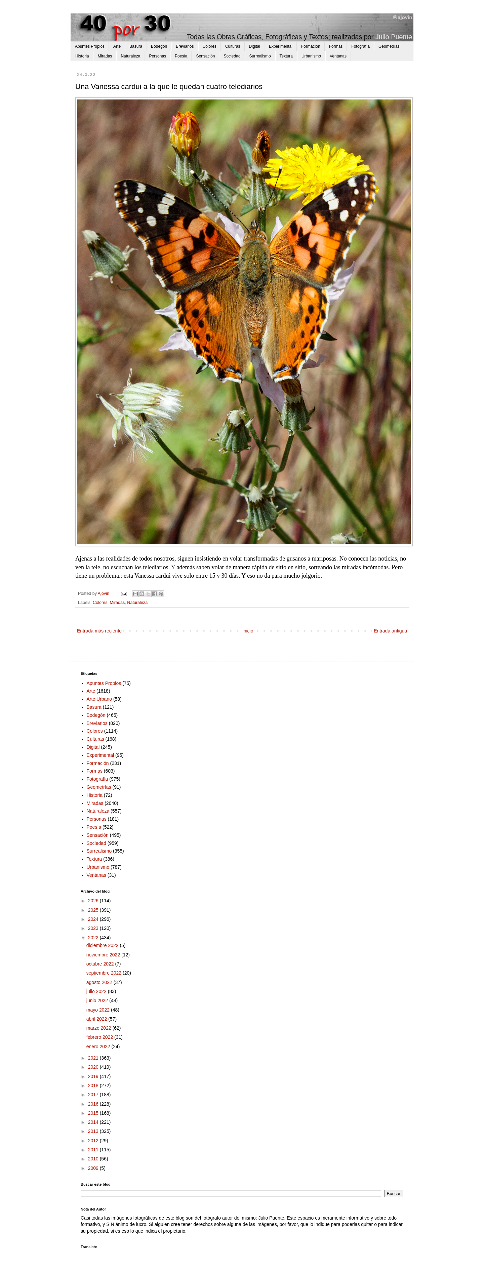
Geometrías (389, 46)
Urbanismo (311, 56)
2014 (94, 1122)
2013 (94, 1131)
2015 (94, 1113)
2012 (94, 1140)
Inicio (247, 630)
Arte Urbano (99, 699)
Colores (209, 46)
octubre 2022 (100, 964)
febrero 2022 (100, 1037)
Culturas (232, 46)
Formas (336, 46)
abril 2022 (97, 1019)
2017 (94, 1094)
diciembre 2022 (103, 945)
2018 (94, 1085)
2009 (94, 1168)
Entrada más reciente (99, 630)
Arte (117, 46)
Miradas (105, 56)
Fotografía (360, 46)
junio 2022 (98, 1000)
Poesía (181, 56)
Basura (135, 46)
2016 (94, 1104)
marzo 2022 (99, 1028)
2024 (94, 919)
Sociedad (232, 56)
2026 (94, 900)
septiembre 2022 (104, 973)
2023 (94, 928)
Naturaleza (130, 56)
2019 (94, 1076)
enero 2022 (99, 1046)
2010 (94, 1158)
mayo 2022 (98, 1010)
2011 (94, 1149)
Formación (310, 46)
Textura (286, 56)
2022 (94, 937)
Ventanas (338, 56)
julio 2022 (97, 991)
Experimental (280, 46)
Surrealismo (260, 56)
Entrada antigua (390, 630)
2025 (94, 910)
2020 (94, 1067)
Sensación (205, 56)
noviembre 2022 (103, 954)
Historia (82, 56)
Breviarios (185, 46)
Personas (157, 56)
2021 (94, 1058)
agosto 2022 (100, 982)
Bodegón (159, 46)
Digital (254, 46)
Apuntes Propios (90, 46)
